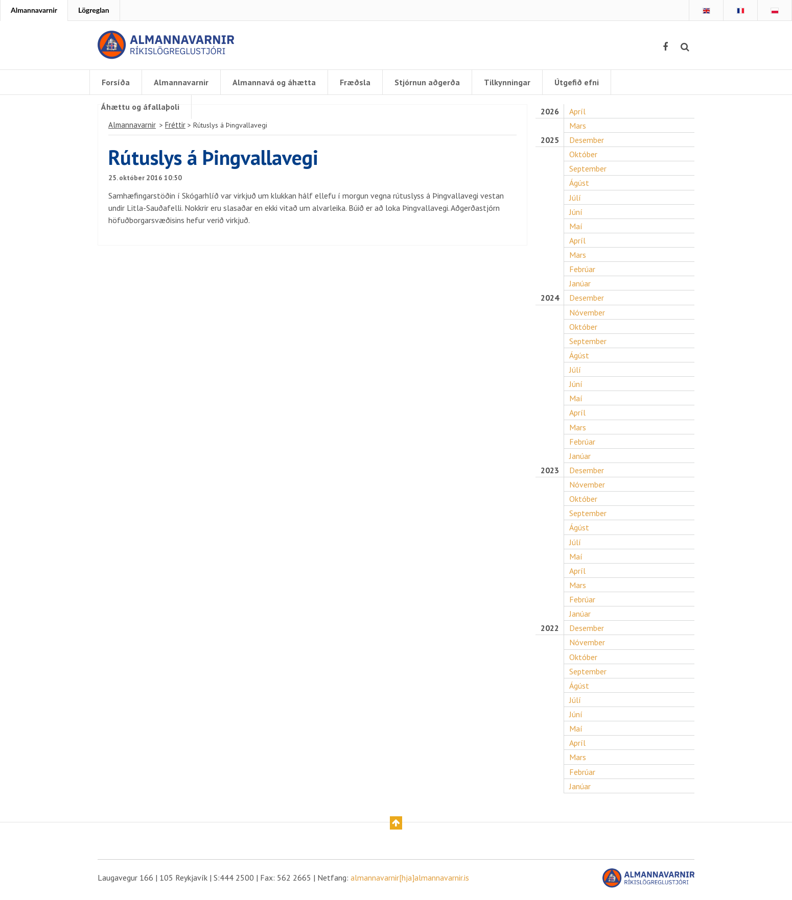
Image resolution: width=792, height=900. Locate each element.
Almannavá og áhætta (274, 82)
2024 (550, 299)
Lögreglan (93, 10)
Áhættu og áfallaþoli (140, 107)
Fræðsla (355, 82)
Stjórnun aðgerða (427, 82)
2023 (550, 472)
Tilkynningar (507, 82)
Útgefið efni (576, 82)
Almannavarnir (34, 10)
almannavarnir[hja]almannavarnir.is (410, 880)
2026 (550, 112)
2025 (550, 141)
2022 (550, 631)
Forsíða (116, 82)
